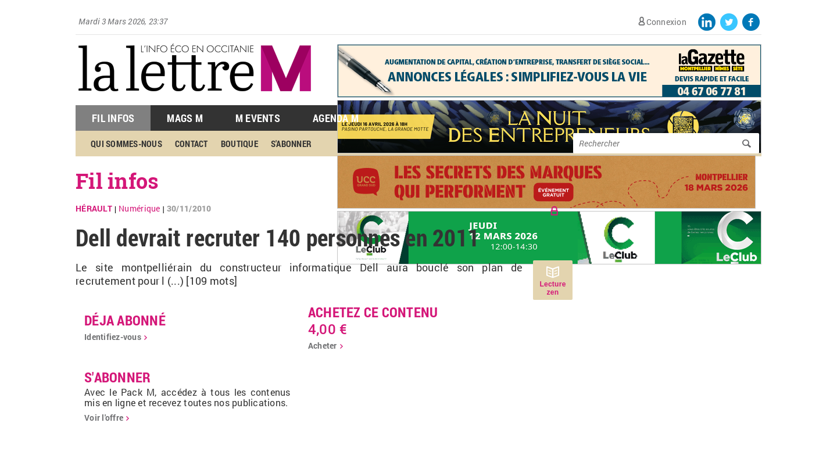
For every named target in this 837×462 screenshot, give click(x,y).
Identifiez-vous (112, 336)
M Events (257, 118)
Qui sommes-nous (126, 143)
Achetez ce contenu (373, 312)
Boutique (239, 143)
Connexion (666, 21)
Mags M (185, 118)
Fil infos (117, 181)
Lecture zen (552, 288)
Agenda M (336, 118)
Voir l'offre (103, 417)
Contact (191, 143)
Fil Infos (113, 118)
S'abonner (291, 143)
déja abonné (125, 320)
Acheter (322, 345)
